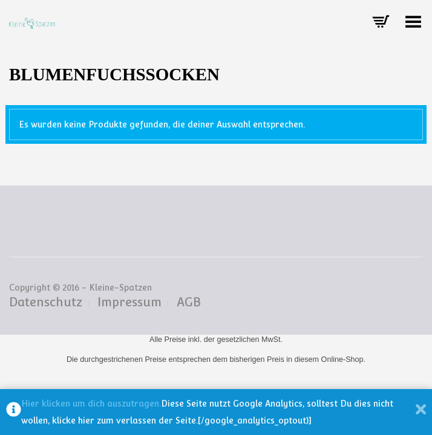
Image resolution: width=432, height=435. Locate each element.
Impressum (129, 302)
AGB (189, 302)
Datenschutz (45, 302)
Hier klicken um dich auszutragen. (91, 403)
